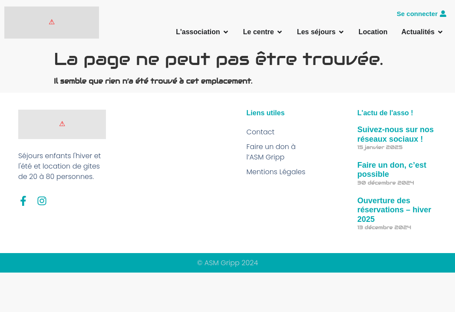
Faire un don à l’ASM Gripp (271, 152)
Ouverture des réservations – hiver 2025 (394, 210)
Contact (261, 132)
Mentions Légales (276, 172)
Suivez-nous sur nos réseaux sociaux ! (395, 134)
